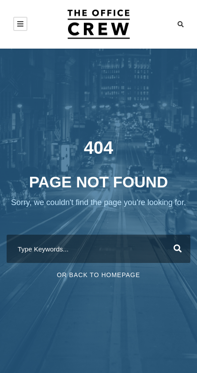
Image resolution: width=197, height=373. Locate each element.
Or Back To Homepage (98, 274)
